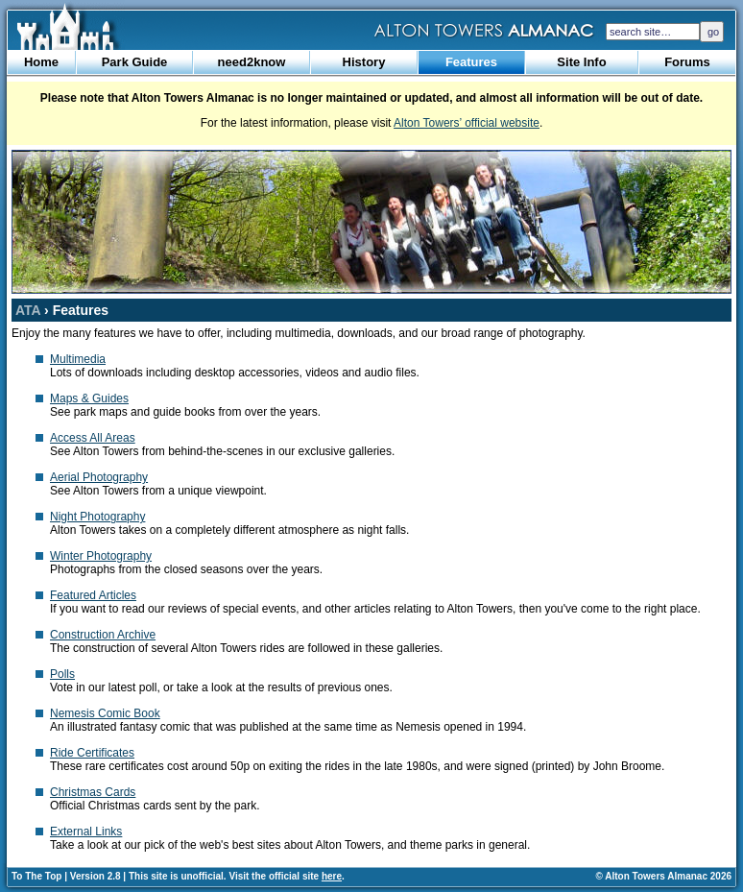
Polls (62, 674)
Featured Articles (93, 595)
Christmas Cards (92, 792)
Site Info (581, 62)
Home (41, 62)
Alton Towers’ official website (466, 123)
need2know (252, 62)
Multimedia (78, 359)
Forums (687, 62)
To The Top (36, 876)
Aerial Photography (99, 477)
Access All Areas (92, 438)
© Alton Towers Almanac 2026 (663, 876)
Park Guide (135, 62)
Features (471, 62)
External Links (86, 831)
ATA (27, 310)
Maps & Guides (89, 398)
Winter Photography (101, 556)
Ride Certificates (92, 752)
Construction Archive (103, 634)
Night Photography (97, 516)
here (332, 876)
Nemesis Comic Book (105, 713)
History (364, 62)
